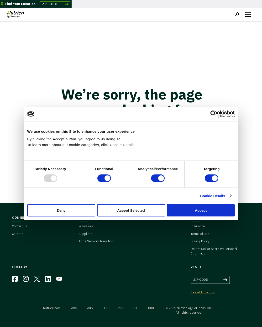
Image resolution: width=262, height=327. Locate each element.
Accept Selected (131, 210)
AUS (90, 308)
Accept (201, 210)
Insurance (198, 226)
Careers (17, 234)
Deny (61, 210)
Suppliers (85, 234)
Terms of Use (200, 234)
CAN (120, 308)
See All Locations (203, 292)
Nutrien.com (52, 308)
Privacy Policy (200, 241)
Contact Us (19, 226)
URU (151, 308)
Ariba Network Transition (96, 241)
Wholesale (86, 226)
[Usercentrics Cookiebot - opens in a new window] (214, 114)
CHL (135, 308)
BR (105, 308)
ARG (74, 308)
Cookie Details (212, 196)
